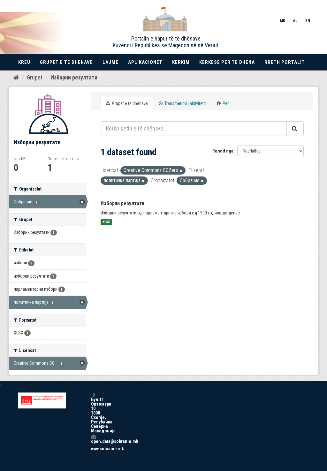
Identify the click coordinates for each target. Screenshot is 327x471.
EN (307, 21)
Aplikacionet (145, 62)
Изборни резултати (73, 77)
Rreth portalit (284, 62)
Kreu (24, 62)
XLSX (106, 222)
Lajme (110, 62)
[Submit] (295, 128)
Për (223, 103)
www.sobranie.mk (93, 448)
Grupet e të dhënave (66, 62)
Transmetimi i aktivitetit (182, 103)
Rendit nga (222, 150)
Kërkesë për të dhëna (227, 62)
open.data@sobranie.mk (93, 439)
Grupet (34, 77)
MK (282, 21)
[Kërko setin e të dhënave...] (194, 128)
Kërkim (181, 62)
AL (295, 21)
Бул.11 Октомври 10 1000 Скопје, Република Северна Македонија (93, 412)
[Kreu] (16, 77)
